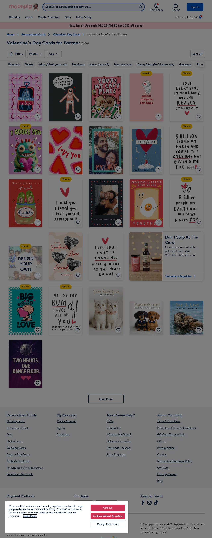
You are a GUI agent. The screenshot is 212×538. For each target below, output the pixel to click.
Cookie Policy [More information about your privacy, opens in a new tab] (29, 516)
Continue (107, 508)
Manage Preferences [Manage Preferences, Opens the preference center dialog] (107, 524)
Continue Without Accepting (107, 516)
